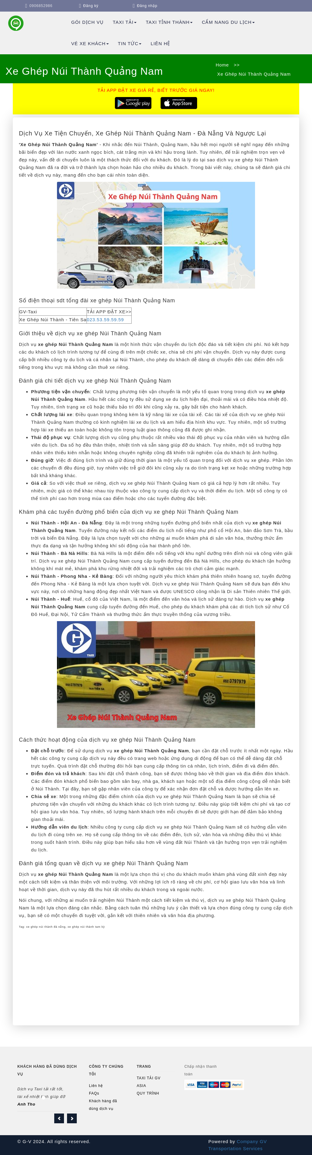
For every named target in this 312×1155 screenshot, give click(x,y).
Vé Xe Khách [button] (90, 43)
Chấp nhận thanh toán (200, 1070)
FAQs (94, 1093)
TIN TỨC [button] (130, 43)
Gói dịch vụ (87, 22)
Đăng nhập (147, 6)
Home (222, 64)
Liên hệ (160, 43)
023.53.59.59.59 (105, 319)
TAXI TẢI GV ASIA (149, 1082)
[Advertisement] (156, 976)
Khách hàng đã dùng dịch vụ (103, 1105)
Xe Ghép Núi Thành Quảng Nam (253, 74)
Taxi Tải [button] (124, 22)
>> (236, 64)
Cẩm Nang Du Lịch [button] (228, 22)
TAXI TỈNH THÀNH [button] (169, 22)
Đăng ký (90, 6)
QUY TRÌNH (148, 1093)
